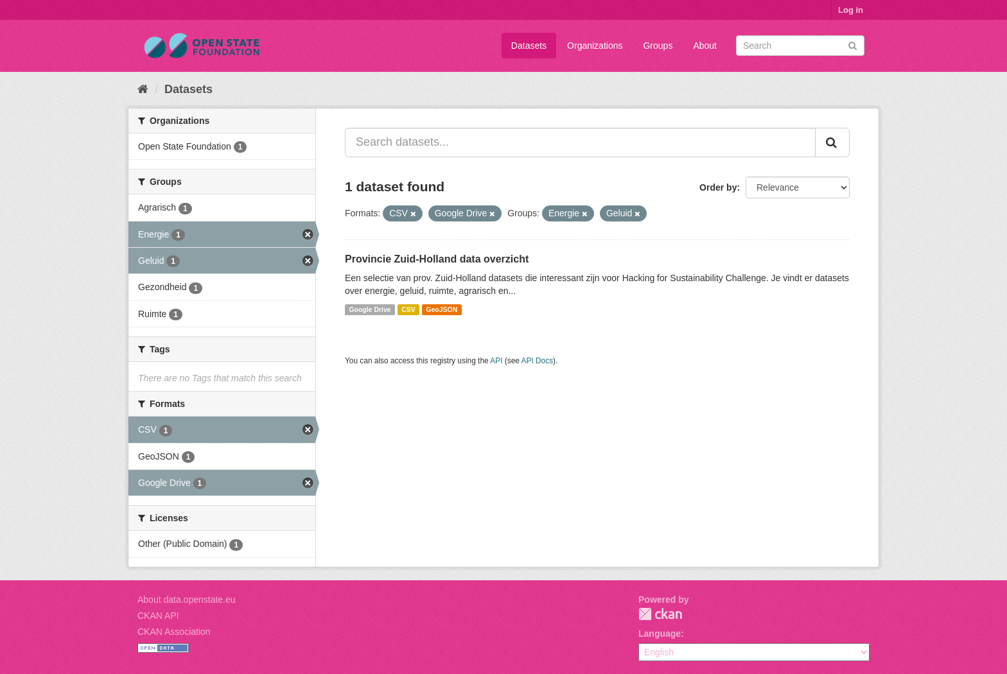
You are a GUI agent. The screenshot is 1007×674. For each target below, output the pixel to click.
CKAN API (158, 615)
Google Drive (369, 309)
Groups (657, 45)
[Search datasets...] (580, 142)
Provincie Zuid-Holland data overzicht (437, 259)
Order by (718, 187)
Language (659, 633)
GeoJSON (441, 309)
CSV (408, 309)
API (496, 360)
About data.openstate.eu (186, 599)
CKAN (660, 614)
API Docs (537, 360)
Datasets (529, 45)
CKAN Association (174, 631)
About (705, 45)
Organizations (594, 45)
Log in (850, 10)
